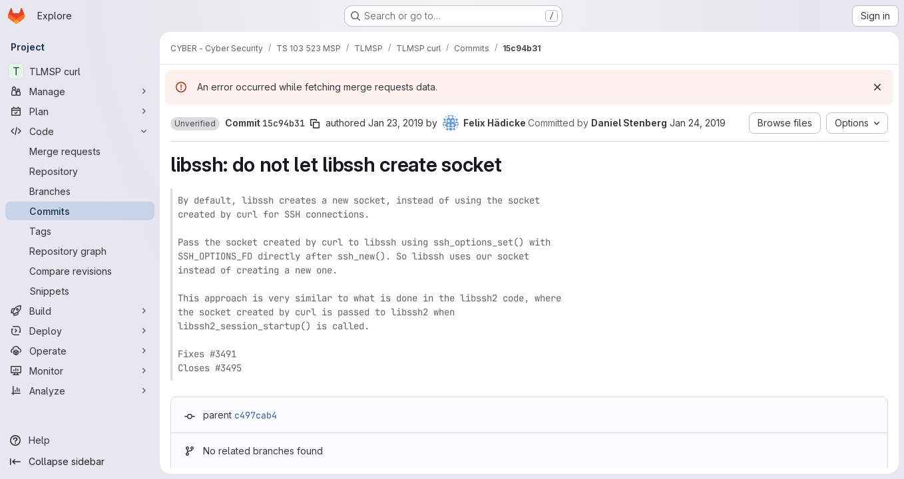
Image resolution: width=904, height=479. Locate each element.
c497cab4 (255, 415)
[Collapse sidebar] (79, 461)
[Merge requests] (79, 151)
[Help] (79, 440)
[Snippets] (79, 290)
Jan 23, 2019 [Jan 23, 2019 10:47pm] (395, 122)
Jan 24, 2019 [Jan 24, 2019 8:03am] (698, 122)
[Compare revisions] (79, 270)
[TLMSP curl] (79, 71)
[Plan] (79, 111)
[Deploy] (79, 330)
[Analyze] (79, 390)
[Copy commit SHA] (315, 124)
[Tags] (79, 231)
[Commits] (79, 211)
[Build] (79, 310)
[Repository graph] (79, 250)
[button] (195, 123)
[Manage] (79, 91)
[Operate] (79, 350)
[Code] (79, 131)
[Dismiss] (877, 87)
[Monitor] (79, 370)
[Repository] (79, 171)
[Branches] (79, 191)
